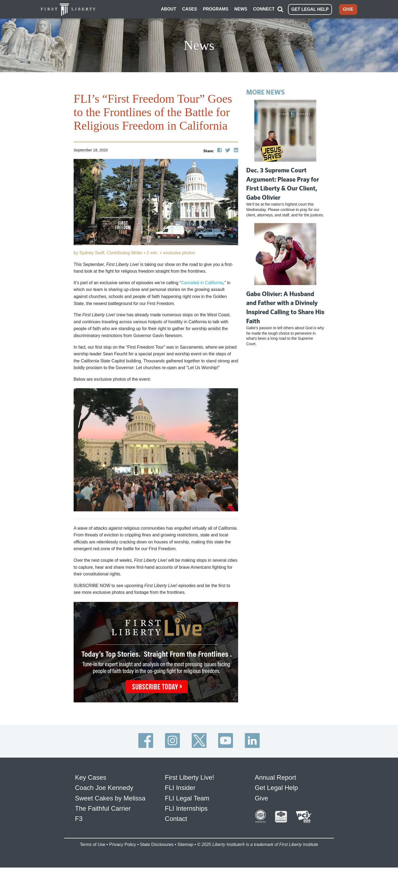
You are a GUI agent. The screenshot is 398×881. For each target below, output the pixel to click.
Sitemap (185, 844)
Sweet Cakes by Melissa (110, 798)
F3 (79, 818)
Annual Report (275, 777)
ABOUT (168, 9)
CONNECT (264, 9)
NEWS (240, 9)
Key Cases (90, 777)
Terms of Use (92, 844)
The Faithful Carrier (103, 808)
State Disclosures (157, 844)
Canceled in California (202, 282)
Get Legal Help (276, 787)
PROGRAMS (215, 9)
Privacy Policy (122, 844)
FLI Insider (180, 787)
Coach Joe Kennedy (104, 787)
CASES (189, 9)
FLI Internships (186, 808)
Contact (176, 818)
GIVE (348, 9)
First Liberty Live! (189, 777)
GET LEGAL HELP (309, 9)
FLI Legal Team (187, 798)
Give (261, 798)
